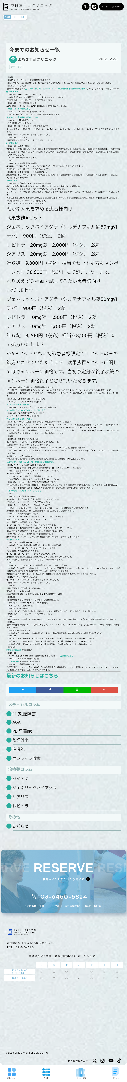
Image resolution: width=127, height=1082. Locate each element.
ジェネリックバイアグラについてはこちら (23, 491)
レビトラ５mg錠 (13, 662)
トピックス (115, 1073)
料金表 (46, 1073)
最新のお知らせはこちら (32, 676)
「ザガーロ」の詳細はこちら (18, 109)
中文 (22, 17)
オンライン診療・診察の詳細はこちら (22, 117)
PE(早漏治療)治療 (13, 650)
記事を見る (13, 92)
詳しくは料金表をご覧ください (19, 405)
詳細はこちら (12, 181)
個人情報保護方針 (78, 1060)
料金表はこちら (12, 540)
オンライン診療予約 (111, 7)
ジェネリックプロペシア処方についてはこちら (25, 410)
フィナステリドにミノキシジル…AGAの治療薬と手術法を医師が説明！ (57, 89)
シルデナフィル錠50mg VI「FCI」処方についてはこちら (30, 462)
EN (15, 17)
